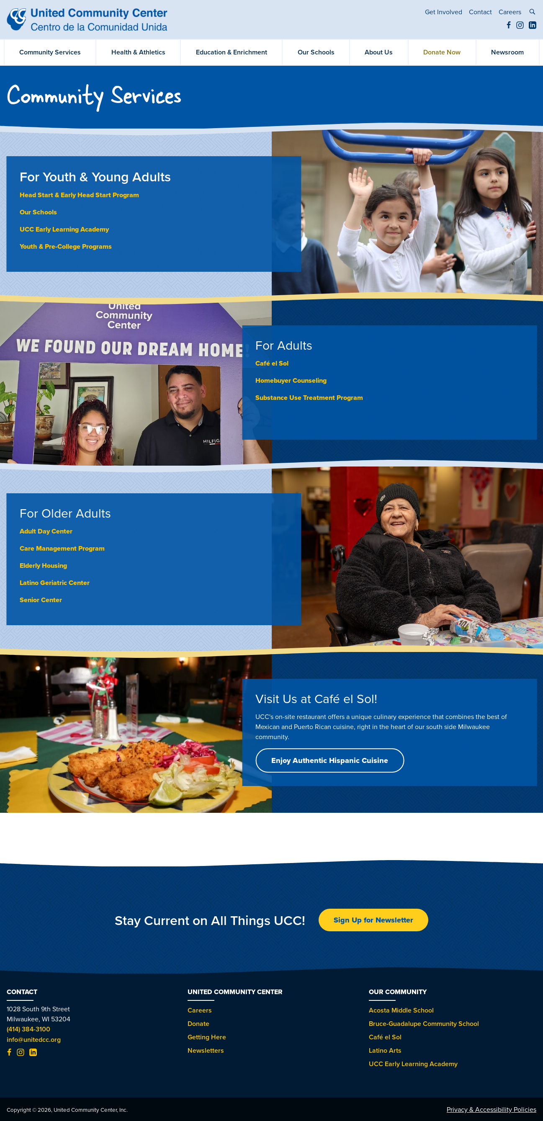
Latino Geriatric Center (55, 583)
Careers (510, 11)
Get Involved (443, 11)
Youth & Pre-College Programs (66, 246)
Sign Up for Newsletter (373, 920)
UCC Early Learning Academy (64, 229)
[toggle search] (532, 12)
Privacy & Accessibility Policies (491, 1109)
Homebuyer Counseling (291, 380)
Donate (198, 1023)
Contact (480, 11)
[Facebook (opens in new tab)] (508, 26)
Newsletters (206, 1050)
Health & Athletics (138, 52)
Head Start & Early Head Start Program (79, 195)
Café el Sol (385, 1037)
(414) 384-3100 (28, 1029)
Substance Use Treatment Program (309, 397)
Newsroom (507, 52)
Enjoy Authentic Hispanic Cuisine (329, 760)
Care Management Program (62, 548)
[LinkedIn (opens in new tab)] (532, 26)
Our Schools (316, 52)
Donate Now (442, 52)
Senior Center (41, 600)
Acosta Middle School (401, 1010)
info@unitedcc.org (34, 1039)
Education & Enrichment (231, 52)
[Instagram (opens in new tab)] (520, 26)
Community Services (50, 52)
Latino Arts (385, 1050)
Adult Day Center (46, 531)
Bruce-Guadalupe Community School (424, 1023)
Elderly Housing (43, 565)
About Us (379, 52)
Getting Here (207, 1037)
